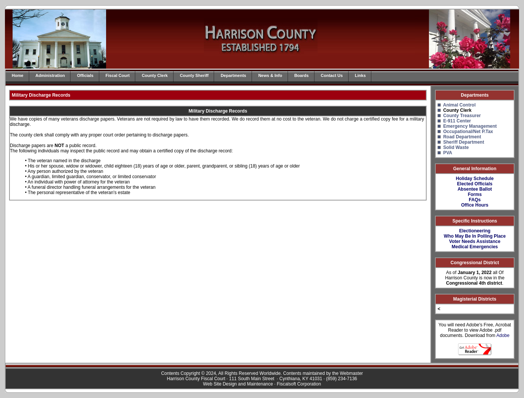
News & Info (270, 75)
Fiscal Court (118, 75)
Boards (301, 75)
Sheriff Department (463, 142)
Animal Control (459, 105)
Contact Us (332, 75)
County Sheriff (194, 75)
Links (360, 75)
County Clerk (154, 75)
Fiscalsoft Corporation (299, 384)
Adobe (503, 335)
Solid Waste (456, 147)
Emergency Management (470, 126)
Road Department (462, 136)
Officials (85, 75)
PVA (447, 152)
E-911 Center (457, 121)
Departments (233, 75)
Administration (50, 75)
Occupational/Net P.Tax (468, 131)
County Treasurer (462, 115)
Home (17, 75)
